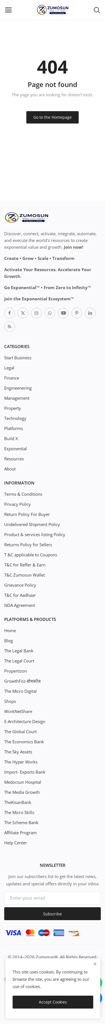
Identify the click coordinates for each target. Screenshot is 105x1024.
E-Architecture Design (24, 721)
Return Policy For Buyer (27, 514)
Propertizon (15, 671)
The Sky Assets (18, 752)
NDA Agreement (19, 605)
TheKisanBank (17, 802)
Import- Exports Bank (24, 772)
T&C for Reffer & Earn (24, 565)
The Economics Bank (24, 741)
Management (16, 398)
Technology (15, 418)
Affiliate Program (20, 832)
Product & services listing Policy (34, 534)
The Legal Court (19, 661)
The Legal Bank (18, 650)
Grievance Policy (20, 585)
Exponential (15, 448)
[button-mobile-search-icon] (96, 10)
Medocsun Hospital (22, 782)
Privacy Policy (17, 504)
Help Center (15, 842)
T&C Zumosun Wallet (24, 575)
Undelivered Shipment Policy (32, 524)
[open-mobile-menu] (8, 10)
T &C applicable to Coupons (30, 554)
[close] (94, 963)
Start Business (17, 357)
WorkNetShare (18, 711)
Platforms (13, 428)
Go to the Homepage (52, 117)
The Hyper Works (21, 762)
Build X (11, 438)
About (10, 469)
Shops (10, 701)
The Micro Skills (19, 812)
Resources (14, 458)
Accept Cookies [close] (53, 1002)
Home (10, 630)
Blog (8, 640)
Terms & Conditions (23, 494)
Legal (9, 368)
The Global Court (20, 731)
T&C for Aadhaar (20, 595)
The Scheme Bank (21, 822)
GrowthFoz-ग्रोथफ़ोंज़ (22, 681)
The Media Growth (22, 792)
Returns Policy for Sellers (28, 544)
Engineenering (18, 388)
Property (12, 408)
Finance (11, 378)
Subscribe (52, 913)
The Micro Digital (20, 691)
